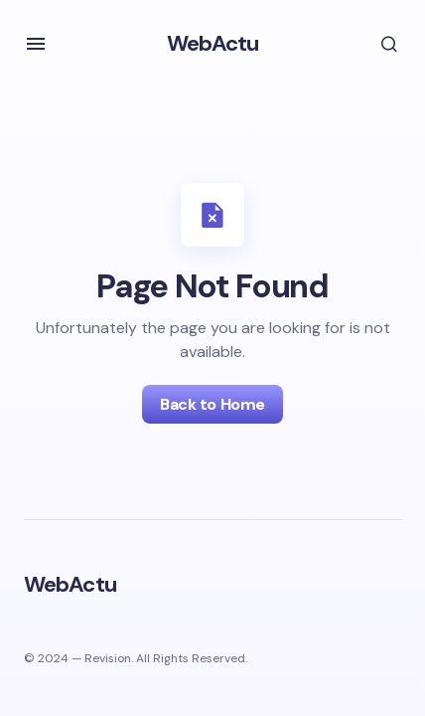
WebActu (213, 43)
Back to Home (212, 404)
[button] (36, 44)
